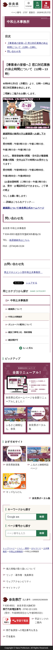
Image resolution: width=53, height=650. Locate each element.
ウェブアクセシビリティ (18, 581)
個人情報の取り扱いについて (21, 569)
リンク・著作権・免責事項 (19, 575)
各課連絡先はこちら (19, 240)
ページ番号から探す (19, 525)
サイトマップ (13, 588)
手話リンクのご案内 (41, 621)
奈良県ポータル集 (41, 498)
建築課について (15, 309)
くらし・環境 (23, 548)
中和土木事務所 (19, 300)
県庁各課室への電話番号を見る (22, 630)
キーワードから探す (19, 509)
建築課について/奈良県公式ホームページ (23, 208)
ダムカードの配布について (20, 324)
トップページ (9, 548)
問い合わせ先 (14, 51)
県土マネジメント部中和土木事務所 (23, 272)
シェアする (31, 283)
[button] (29, 5)
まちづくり (36, 548)
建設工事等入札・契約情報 (20, 332)
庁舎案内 (10, 636)
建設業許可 (13, 340)
